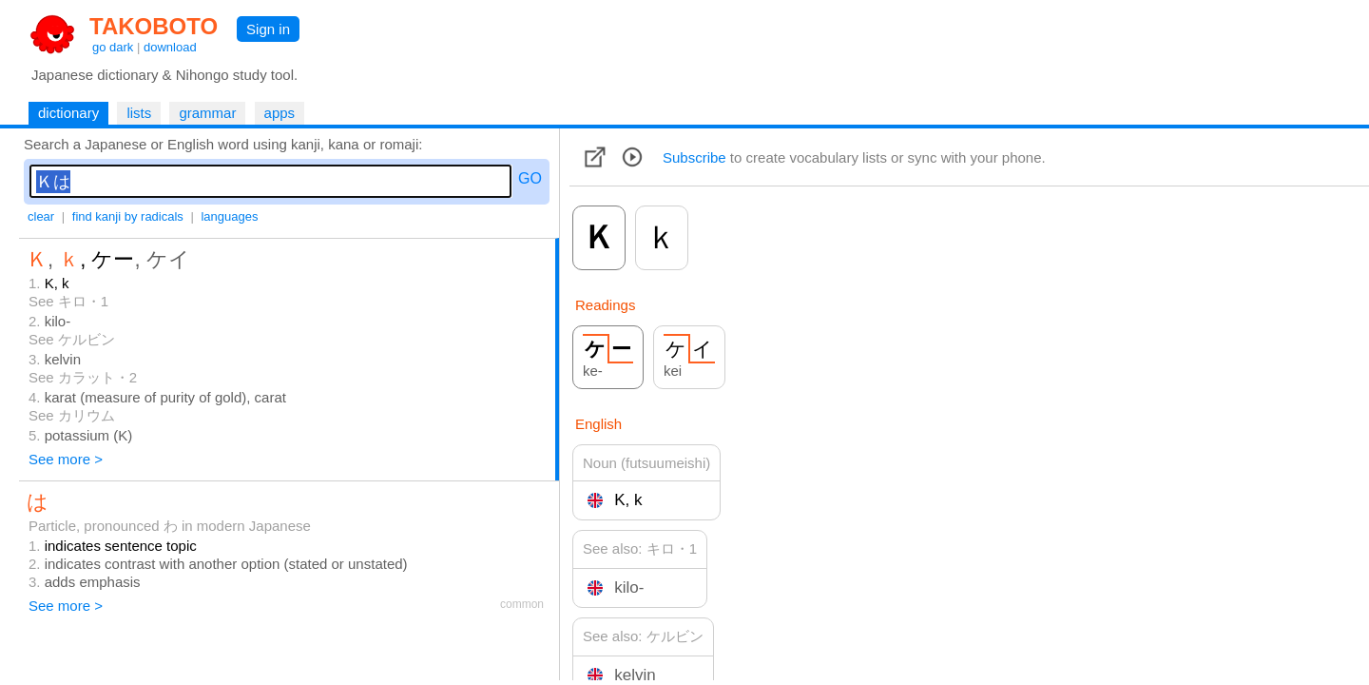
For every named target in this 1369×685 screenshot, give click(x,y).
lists (138, 113)
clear (41, 216)
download (170, 47)
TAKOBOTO (153, 26)
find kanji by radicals (127, 216)
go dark (112, 47)
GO (530, 178)
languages (229, 216)
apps (280, 113)
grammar (207, 113)
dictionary (68, 113)
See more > (66, 459)
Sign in (268, 29)
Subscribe (694, 157)
